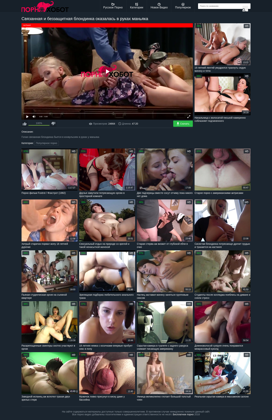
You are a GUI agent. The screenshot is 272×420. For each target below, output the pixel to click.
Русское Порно (113, 6)
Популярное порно (46, 143)
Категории (136, 6)
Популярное (183, 6)
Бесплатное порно (183, 414)
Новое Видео (159, 6)
